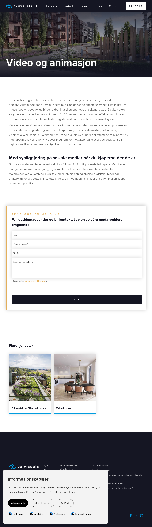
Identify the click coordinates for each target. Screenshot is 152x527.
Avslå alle (65, 503)
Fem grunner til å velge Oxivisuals (107, 483)
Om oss (113, 6)
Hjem (38, 6)
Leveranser (85, 6)
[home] (19, 6)
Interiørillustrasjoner (100, 465)
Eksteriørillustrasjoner (101, 470)
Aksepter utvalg (42, 503)
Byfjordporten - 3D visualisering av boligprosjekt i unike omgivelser (116, 476)
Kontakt (136, 6)
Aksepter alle (18, 502)
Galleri (100, 6)
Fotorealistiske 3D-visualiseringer (68, 467)
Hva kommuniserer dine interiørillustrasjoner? (112, 488)
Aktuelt (69, 6)
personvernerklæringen (35, 280)
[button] (53, 6)
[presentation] (34, 289)
